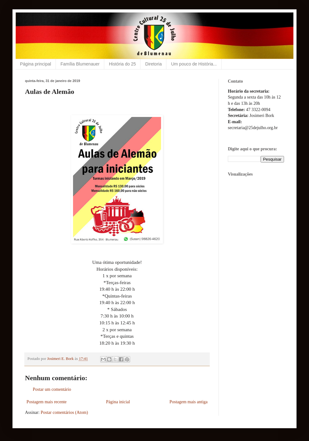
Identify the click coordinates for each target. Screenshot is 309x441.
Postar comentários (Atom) (64, 412)
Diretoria (153, 63)
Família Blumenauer (80, 63)
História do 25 (122, 63)
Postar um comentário (52, 389)
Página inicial (118, 402)
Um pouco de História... (194, 63)
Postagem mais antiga (188, 402)
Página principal (35, 63)
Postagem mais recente (46, 402)
